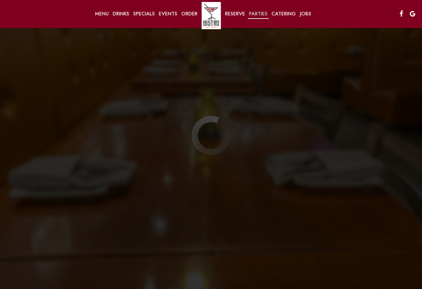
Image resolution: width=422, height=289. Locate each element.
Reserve (235, 13)
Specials (144, 13)
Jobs (305, 13)
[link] (211, 15)
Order (189, 13)
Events (168, 13)
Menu (102, 13)
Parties (258, 13)
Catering (283, 13)
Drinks (121, 13)
